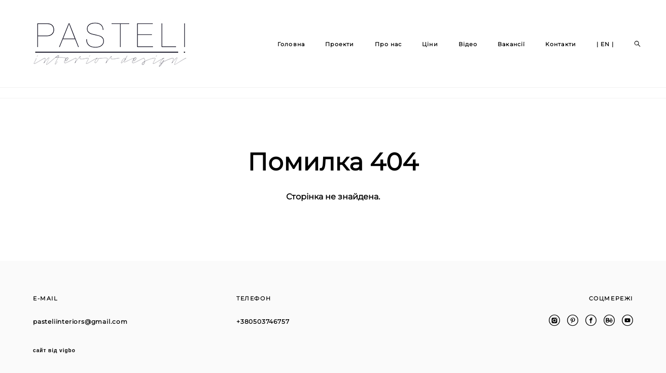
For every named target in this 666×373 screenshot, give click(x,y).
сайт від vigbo (54, 349)
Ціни (421, 49)
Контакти (551, 49)
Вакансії (502, 49)
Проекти (330, 49)
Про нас (379, 49)
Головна (282, 49)
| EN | (596, 49)
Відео (458, 49)
